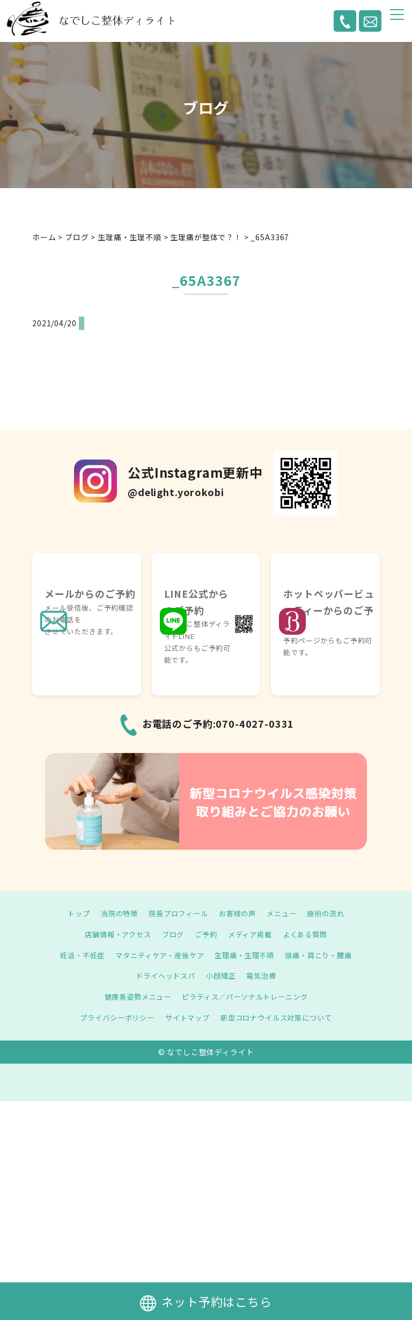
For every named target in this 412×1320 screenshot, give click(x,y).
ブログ (171, 934)
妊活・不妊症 (75, 955)
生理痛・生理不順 (247, 955)
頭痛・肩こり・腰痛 (326, 955)
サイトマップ (186, 1017)
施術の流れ (332, 913)
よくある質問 (310, 934)
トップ (72, 913)
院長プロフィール (177, 913)
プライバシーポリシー (111, 1017)
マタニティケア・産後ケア (156, 955)
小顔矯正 (222, 975)
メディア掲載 (252, 934)
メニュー (285, 913)
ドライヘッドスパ (163, 975)
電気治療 (264, 975)
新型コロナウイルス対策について (280, 1017)
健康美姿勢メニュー (134, 996)
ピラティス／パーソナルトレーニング (247, 996)
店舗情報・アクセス (113, 934)
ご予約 (206, 934)
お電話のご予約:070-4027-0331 (218, 723)
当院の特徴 (114, 913)
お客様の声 (239, 913)
